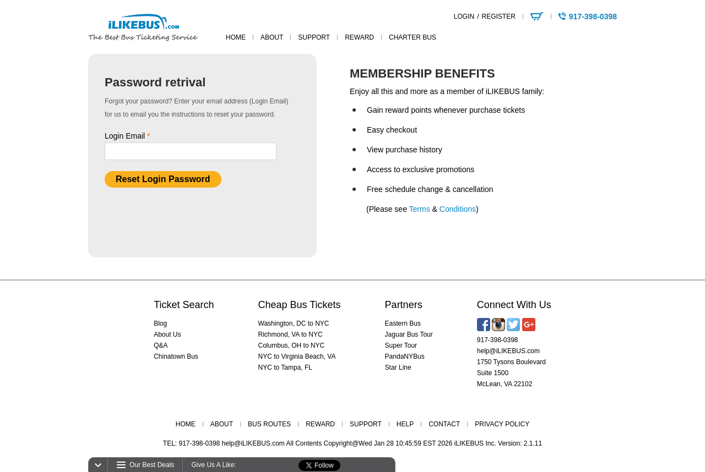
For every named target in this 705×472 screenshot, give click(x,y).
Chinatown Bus (176, 356)
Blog (160, 323)
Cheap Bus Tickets (299, 304)
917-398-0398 (497, 340)
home (236, 37)
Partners (403, 304)
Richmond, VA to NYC (290, 334)
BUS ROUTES (269, 424)
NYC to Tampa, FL (285, 367)
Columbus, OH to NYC (291, 345)
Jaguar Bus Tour (409, 334)
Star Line (398, 367)
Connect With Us (514, 304)
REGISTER (498, 16)
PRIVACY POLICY (502, 424)
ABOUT (221, 424)
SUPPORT (366, 424)
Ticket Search (184, 304)
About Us (167, 334)
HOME (186, 424)
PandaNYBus (405, 356)
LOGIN (464, 16)
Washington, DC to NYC (293, 323)
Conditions (458, 209)
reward (359, 37)
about (272, 37)
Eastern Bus (403, 323)
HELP (405, 424)
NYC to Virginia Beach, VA (297, 356)
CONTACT (444, 424)
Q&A (160, 345)
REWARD (320, 424)
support (314, 37)
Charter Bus (412, 37)
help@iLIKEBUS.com (508, 351)
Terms (419, 209)
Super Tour (401, 345)
